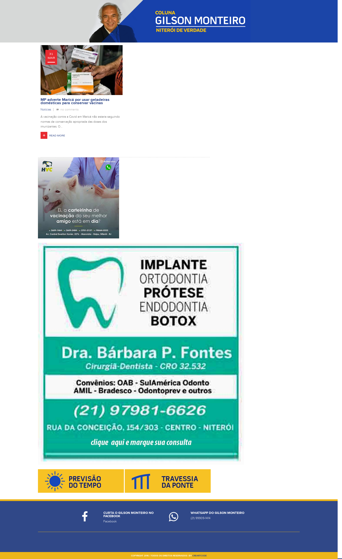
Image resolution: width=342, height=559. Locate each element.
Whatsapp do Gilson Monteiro (217, 513)
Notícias (46, 109)
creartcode (199, 555)
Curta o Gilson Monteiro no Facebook (128, 514)
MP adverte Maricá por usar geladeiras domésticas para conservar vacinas (75, 101)
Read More (57, 135)
